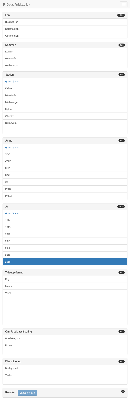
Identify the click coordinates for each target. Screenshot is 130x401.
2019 (7, 255)
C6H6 (8, 161)
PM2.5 (8, 196)
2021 (7, 241)
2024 (7, 220)
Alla (8, 81)
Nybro (8, 109)
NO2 (7, 175)
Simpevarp (11, 123)
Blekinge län (11, 22)
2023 (7, 227)
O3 (6, 182)
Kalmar (9, 51)
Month (8, 286)
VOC (7, 154)
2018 (7, 261)
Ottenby (9, 116)
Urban (8, 345)
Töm (15, 213)
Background (11, 368)
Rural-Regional (13, 338)
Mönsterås (10, 58)
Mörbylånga (11, 65)
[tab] (65, 392)
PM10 (8, 189)
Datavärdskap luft (16, 4)
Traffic (8, 375)
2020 (7, 248)
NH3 (7, 168)
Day (7, 279)
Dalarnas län (12, 28)
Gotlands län (12, 35)
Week (8, 293)
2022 (7, 234)
